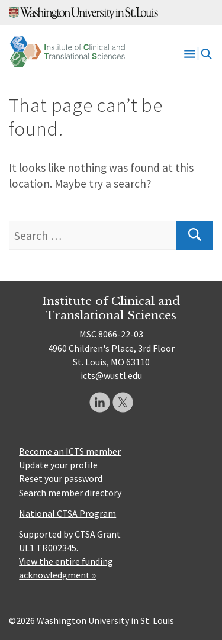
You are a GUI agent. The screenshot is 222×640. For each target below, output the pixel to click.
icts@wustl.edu (111, 375)
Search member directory (70, 493)
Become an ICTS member (70, 451)
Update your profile (58, 465)
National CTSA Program (67, 513)
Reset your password (60, 478)
